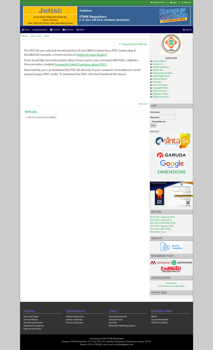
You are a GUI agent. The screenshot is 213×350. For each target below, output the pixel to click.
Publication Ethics (161, 97)
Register (186, 2)
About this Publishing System (122, 325)
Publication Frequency (34, 325)
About (80, 29)
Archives (68, 29)
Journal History (160, 61)
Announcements (40, 29)
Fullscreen (143, 104)
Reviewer (157, 82)
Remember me (158, 121)
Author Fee (158, 70)
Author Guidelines (161, 67)
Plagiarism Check (161, 94)
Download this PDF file (134, 44)
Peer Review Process (33, 322)
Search (187, 29)
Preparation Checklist (163, 73)
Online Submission (161, 76)
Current (55, 29)
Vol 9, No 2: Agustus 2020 (162, 226)
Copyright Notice (160, 88)
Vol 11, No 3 (36, 36)
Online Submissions (75, 316)
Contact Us (158, 64)
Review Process (160, 91)
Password (154, 117)
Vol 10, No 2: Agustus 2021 (162, 217)
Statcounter (171, 283)
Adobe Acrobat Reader (91, 54)
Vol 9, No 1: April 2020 (160, 229)
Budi (47, 36)
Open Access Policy (32, 329)
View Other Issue (158, 232)
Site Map (113, 322)
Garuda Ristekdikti (160, 319)
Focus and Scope (160, 85)
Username (154, 112)
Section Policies (31, 319)
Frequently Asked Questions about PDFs (80, 64)
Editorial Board (160, 79)
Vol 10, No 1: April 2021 (161, 220)
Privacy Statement (74, 322)
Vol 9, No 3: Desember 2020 (162, 223)
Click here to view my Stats (171, 286)
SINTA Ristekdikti (159, 322)
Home (25, 29)
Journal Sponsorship (118, 316)
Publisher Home (157, 2)
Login (173, 2)
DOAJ (154, 316)
